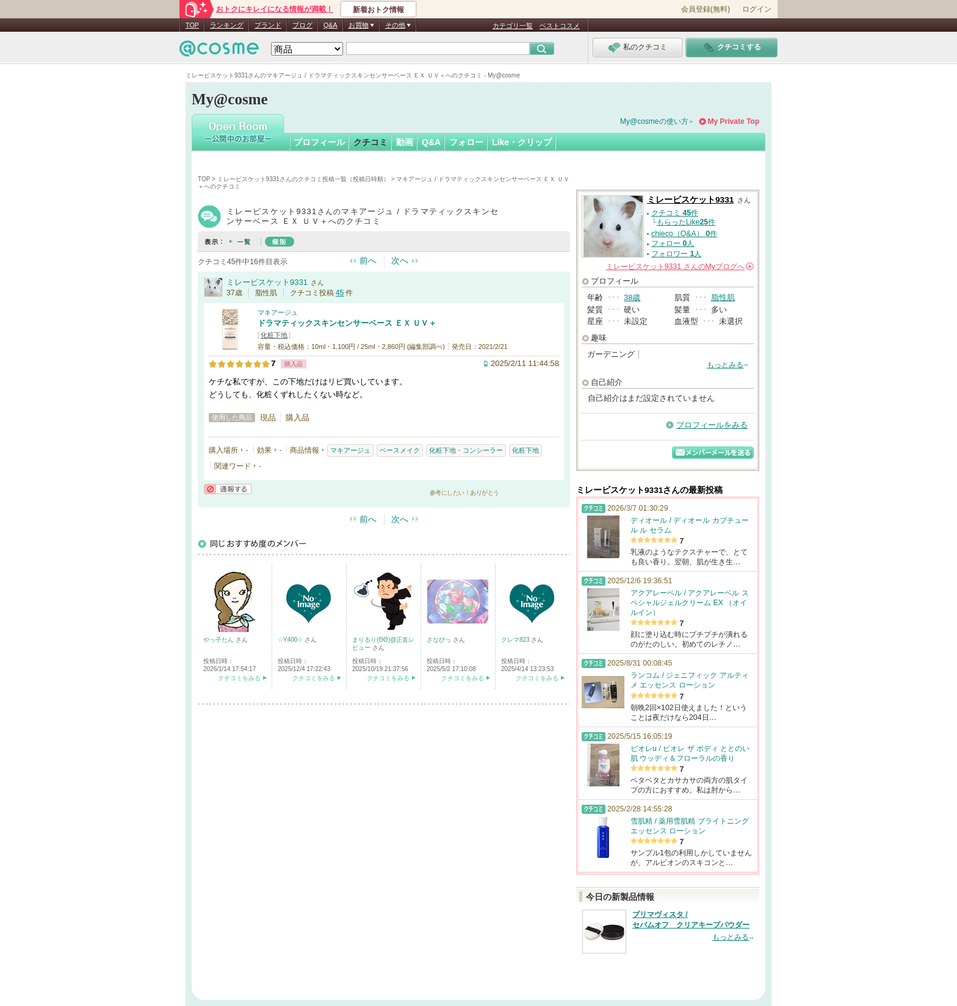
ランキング (227, 25)
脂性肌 (723, 297)
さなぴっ (440, 639)
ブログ (302, 25)
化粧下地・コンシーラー (466, 450)
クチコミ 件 (674, 213)
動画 (404, 142)
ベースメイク (400, 450)
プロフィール (319, 142)
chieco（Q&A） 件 (684, 233)
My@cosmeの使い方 (654, 121)
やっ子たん (219, 639)
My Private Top (733, 121)
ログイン (756, 9)
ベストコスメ (560, 25)
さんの (680, 266)
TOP (192, 25)
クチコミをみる (239, 678)
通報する (227, 489)
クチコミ (370, 142)
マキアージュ (278, 312)
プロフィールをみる (712, 424)
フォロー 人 (672, 243)
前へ (368, 260)
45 (340, 293)
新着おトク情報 (378, 9)
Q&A (330, 25)
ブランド (268, 25)
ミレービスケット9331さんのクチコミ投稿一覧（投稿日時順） (303, 179)
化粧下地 (274, 335)
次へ (399, 260)
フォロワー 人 (676, 254)
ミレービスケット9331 (267, 282)
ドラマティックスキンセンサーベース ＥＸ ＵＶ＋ (347, 323)
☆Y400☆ (291, 639)
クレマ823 (516, 639)
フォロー (466, 142)
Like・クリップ (522, 142)
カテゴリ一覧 (513, 25)
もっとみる (725, 365)
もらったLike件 (686, 222)
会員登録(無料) (705, 9)
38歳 (632, 297)
